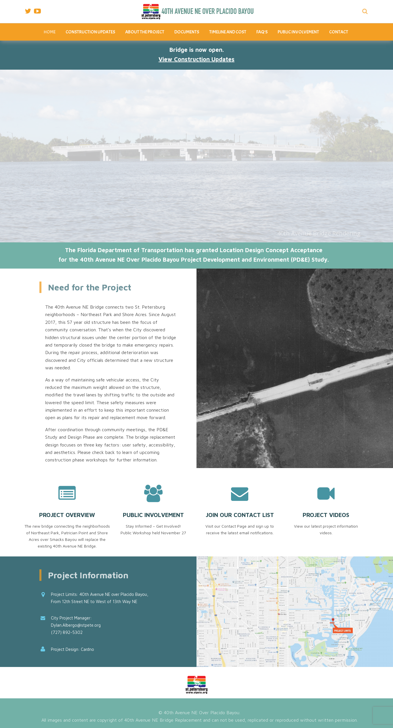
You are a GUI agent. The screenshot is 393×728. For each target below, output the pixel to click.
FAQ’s (262, 32)
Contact (338, 32)
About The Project (144, 32)
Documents (186, 32)
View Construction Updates (196, 59)
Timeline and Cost (227, 32)
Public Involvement (298, 32)
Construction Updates (90, 32)
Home (50, 32)
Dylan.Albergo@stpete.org (76, 625)
